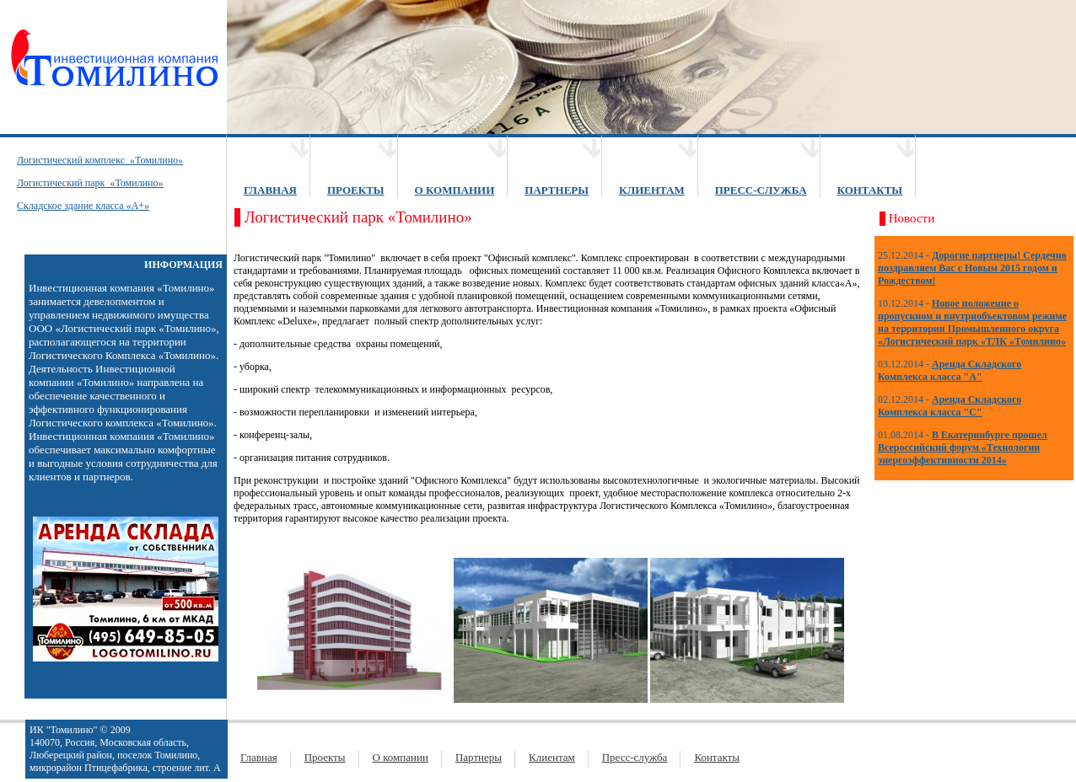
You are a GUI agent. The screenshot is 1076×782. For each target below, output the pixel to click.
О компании (400, 757)
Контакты (717, 757)
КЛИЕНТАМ (652, 190)
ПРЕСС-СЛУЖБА (761, 190)
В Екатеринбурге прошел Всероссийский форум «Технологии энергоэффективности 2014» (962, 447)
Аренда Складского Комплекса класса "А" (949, 370)
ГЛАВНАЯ (270, 190)
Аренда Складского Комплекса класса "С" (949, 406)
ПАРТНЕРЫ (557, 190)
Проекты (325, 757)
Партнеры (478, 757)
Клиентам (552, 757)
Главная (258, 757)
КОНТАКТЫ (870, 190)
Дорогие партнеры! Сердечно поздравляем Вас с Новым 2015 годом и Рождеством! (972, 268)
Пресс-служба (635, 757)
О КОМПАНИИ (455, 190)
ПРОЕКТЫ (356, 190)
